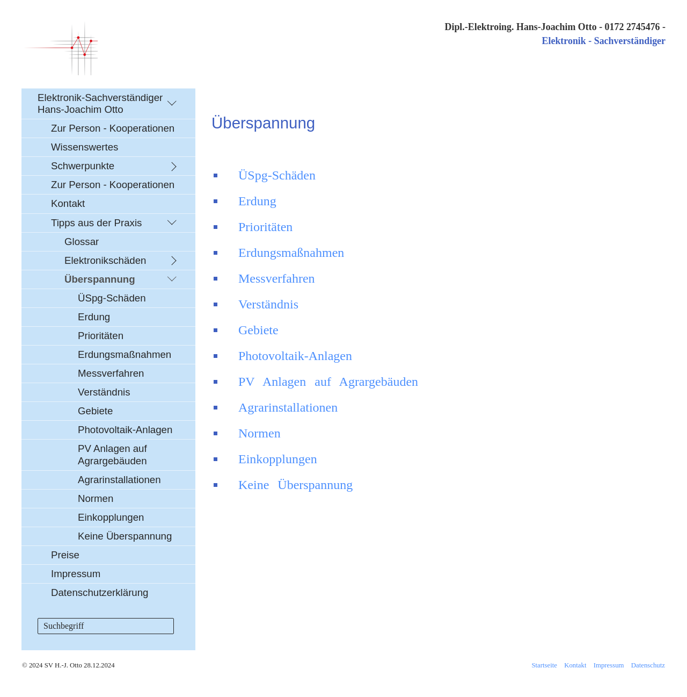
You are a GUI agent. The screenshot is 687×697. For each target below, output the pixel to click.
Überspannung (99, 279)
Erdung (94, 316)
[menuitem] (108, 345)
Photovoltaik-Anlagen (125, 429)
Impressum (75, 573)
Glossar (81, 241)
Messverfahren (111, 373)
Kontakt (68, 203)
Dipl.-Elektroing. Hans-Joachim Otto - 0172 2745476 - (555, 26)
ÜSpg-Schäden (112, 298)
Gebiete (95, 410)
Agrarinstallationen (119, 479)
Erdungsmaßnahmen (124, 354)
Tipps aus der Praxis (96, 222)
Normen (95, 498)
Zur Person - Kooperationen (112, 128)
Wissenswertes (84, 147)
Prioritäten (100, 335)
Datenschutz (648, 665)
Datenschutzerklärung (99, 592)
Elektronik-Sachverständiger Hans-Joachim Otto (100, 103)
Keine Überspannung (125, 536)
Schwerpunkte (82, 165)
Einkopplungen (111, 517)
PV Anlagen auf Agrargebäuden (112, 454)
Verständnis (104, 392)
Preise (65, 555)
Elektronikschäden (105, 260)
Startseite (544, 665)
